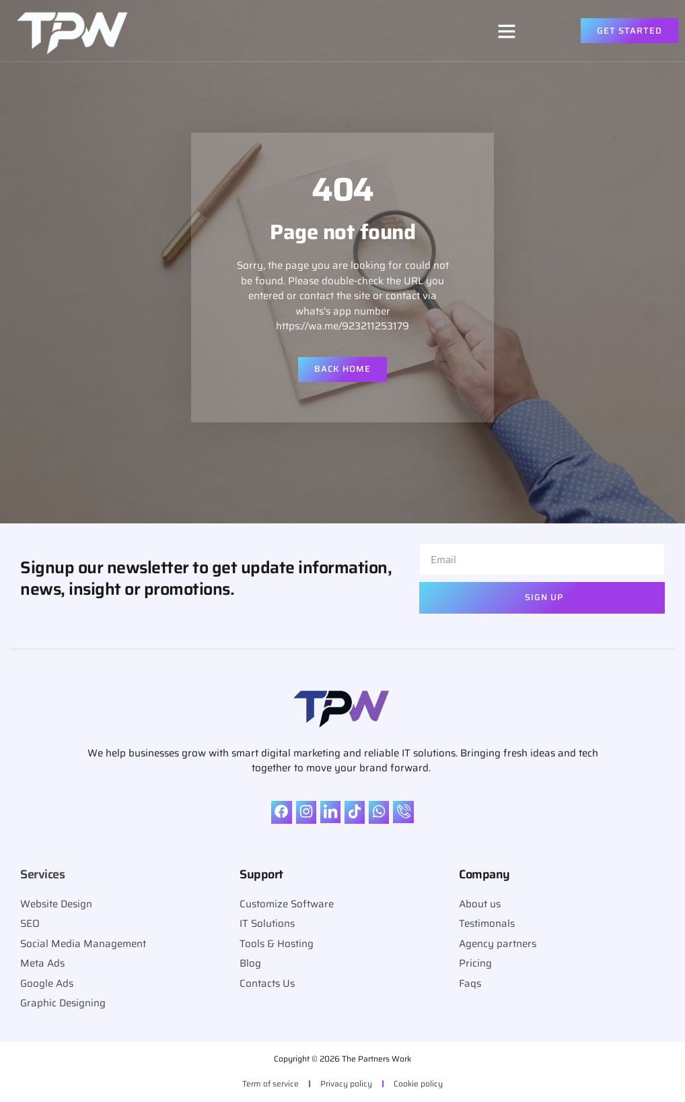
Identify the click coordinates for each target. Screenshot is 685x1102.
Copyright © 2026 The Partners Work (342, 1058)
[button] (507, 31)
